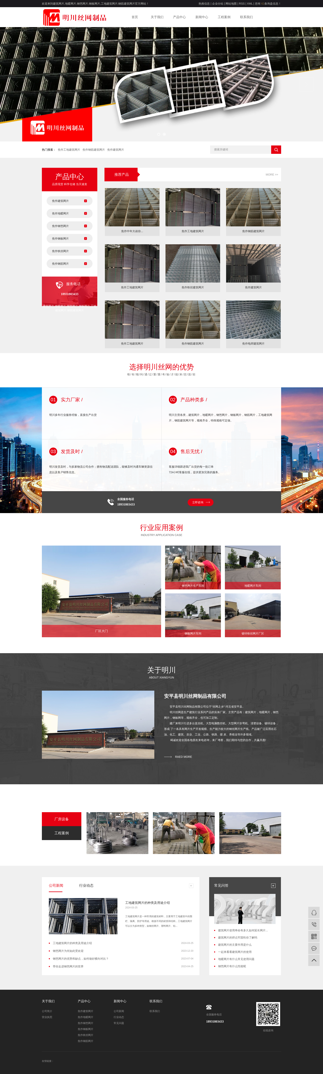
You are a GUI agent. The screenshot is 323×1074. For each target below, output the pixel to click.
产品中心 (179, 17)
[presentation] (17, 84)
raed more (183, 756)
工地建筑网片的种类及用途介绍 (147, 902)
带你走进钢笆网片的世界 (68, 966)
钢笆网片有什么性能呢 (232, 966)
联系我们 (246, 17)
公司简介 (47, 1011)
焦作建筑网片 (115, 149)
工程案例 (224, 17)
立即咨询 (197, 502)
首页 (135, 17)
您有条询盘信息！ (268, 3)
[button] (158, 134)
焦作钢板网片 (60, 238)
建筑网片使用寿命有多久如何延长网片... (243, 930)
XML (250, 3)
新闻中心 (201, 17)
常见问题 (119, 1023)
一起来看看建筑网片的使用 (235, 951)
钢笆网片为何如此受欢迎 (68, 950)
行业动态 (119, 1017)
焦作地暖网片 (60, 213)
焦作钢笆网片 (60, 226)
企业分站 (217, 3)
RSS (242, 3)
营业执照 (47, 1017)
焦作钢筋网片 (60, 263)
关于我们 (157, 17)
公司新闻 (119, 1011)
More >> (272, 174)
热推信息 (204, 3)
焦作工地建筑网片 (69, 149)
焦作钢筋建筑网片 (94, 149)
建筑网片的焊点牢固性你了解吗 (237, 937)
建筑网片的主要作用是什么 (235, 944)
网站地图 (231, 3)
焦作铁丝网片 (60, 251)
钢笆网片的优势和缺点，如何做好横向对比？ (81, 958)
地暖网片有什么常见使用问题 (236, 959)
